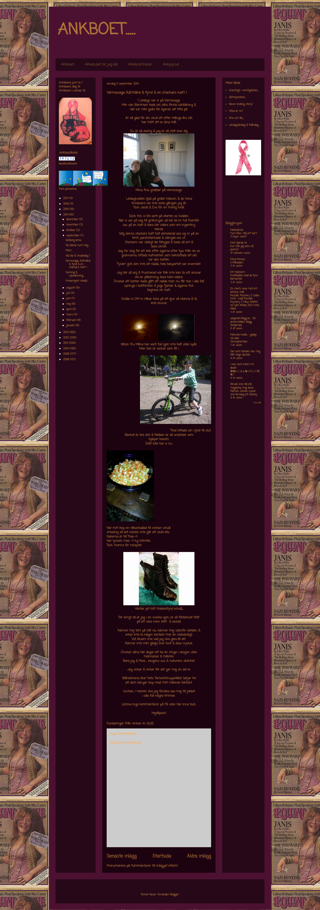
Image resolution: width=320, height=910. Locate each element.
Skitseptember (239, 342)
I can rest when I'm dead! (242, 366)
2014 (66, 215)
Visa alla (257, 402)
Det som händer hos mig (245, 352)
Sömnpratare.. (237, 97)
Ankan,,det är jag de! (101, 64)
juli (68, 293)
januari (71, 326)
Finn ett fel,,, (236, 118)
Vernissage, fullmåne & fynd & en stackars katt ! (78, 264)
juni (69, 299)
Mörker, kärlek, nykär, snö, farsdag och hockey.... (244, 393)
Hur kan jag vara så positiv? (241, 248)
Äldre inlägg (199, 856)
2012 (66, 338)
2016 (66, 204)
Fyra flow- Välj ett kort (243, 233)
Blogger (174, 895)
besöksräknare (68, 164)
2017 (66, 198)
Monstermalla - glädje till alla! (243, 336)
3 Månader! (236, 263)
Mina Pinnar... (238, 259)
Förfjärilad (236, 325)
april (69, 309)
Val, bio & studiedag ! (78, 256)
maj (69, 304)
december (72, 220)
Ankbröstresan (140, 64)
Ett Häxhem (237, 272)
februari (71, 320)
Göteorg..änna (73, 240)
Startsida (161, 856)
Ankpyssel (171, 64)
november (72, 225)
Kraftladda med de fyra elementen (244, 277)
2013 (66, 332)
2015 (66, 209)
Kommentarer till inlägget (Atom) (154, 866)
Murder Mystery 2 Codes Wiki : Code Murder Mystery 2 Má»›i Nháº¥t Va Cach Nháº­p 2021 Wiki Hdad (244, 302)
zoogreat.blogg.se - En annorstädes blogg (243, 320)
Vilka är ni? (236, 111)
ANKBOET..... (96, 30)
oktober (71, 230)
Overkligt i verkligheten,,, (243, 91)
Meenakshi (236, 230)
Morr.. (69, 251)
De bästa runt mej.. (77, 245)
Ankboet (67, 64)
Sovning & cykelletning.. (75, 274)
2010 (66, 349)
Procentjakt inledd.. (77, 281)
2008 (66, 360)
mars (70, 315)
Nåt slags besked (240, 355)
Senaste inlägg (122, 856)
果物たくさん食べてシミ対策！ (245, 373)
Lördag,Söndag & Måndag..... (244, 125)
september (73, 236)
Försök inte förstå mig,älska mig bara (241, 386)
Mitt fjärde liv (238, 243)
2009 (66, 354)
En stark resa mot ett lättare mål (243, 290)
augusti (71, 288)
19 (79, 87)
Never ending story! (240, 104)
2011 (66, 343)
